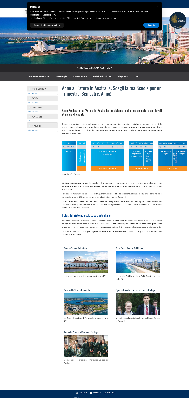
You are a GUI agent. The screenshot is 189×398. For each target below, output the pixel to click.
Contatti (81, 392)
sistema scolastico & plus (39, 76)
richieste (95, 392)
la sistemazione (80, 76)
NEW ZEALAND (35, 116)
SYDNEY (33, 98)
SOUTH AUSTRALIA (37, 88)
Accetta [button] (151, 25)
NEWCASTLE (35, 125)
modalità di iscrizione (102, 76)
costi (136, 76)
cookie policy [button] (49, 15)
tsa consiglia (61, 76)
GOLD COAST (35, 107)
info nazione (33, 93)
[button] (158, 6)
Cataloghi (109, 392)
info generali (122, 76)
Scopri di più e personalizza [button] (47, 25)
